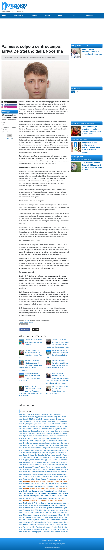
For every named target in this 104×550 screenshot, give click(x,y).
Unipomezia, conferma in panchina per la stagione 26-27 (46, 488)
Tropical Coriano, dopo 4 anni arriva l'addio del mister (45, 481)
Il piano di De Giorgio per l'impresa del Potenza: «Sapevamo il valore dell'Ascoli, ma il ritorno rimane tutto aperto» (63, 505)
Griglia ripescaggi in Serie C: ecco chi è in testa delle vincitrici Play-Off (48, 424)
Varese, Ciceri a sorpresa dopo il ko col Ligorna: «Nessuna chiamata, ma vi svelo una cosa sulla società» (30, 391)
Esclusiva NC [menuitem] (19, 15)
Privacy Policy (58, 540)
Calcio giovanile (77, 157)
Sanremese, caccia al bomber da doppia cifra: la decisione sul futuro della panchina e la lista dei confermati (61, 472)
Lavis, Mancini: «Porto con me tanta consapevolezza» (42, 438)
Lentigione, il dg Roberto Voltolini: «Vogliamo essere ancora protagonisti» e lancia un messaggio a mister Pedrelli (63, 498)
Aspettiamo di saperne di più (10, 128)
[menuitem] (100, 15)
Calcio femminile (77, 123)
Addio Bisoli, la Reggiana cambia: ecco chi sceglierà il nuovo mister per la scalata (52, 417)
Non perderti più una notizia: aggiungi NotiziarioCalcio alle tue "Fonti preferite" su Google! (91, 147)
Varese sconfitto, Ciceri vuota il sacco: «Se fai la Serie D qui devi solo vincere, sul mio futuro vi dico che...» (61, 527)
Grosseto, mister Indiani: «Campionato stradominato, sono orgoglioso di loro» (50, 448)
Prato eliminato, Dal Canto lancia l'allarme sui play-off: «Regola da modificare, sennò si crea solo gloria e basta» (63, 455)
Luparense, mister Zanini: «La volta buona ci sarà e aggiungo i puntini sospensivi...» (53, 517)
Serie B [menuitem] (47, 15)
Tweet (36, 329)
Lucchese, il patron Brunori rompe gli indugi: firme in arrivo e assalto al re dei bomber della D (56, 431)
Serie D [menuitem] (74, 15)
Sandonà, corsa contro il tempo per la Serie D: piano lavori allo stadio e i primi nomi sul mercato (57, 484)
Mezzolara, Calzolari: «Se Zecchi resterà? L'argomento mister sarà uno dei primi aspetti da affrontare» (30, 365)
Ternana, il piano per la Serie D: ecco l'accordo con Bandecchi (45, 496)
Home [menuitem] (4, 15)
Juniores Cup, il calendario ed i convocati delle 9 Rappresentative (46, 512)
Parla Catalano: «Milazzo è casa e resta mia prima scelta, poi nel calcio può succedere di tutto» (57, 464)
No (4, 125)
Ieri (77, 92)
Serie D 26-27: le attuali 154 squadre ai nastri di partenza (33, 342)
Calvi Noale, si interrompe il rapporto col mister (42, 500)
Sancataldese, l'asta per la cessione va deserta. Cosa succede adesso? (48, 493)
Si (4, 122)
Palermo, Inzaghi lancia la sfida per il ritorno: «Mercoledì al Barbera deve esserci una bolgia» (56, 445)
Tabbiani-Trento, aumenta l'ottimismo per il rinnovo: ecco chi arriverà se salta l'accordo (53, 476)
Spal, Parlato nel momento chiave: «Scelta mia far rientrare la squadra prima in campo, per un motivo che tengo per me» (57, 378)
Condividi (24, 329)
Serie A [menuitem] (34, 15)
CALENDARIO (43, 544)
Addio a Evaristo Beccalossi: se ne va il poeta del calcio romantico (92, 51)
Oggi (73, 92)
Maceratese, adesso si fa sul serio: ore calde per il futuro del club (46, 515)
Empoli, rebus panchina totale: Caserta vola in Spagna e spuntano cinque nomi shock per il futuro (57, 524)
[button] (9, 135)
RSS (63, 544)
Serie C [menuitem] (61, 15)
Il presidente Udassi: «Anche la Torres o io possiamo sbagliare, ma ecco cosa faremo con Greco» (57, 467)
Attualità (74, 139)
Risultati (9, 138)
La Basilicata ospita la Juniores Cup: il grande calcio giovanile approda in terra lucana (53, 520)
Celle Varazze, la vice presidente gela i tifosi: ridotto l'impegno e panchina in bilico (52, 508)
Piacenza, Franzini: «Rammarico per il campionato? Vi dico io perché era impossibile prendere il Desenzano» (62, 462)
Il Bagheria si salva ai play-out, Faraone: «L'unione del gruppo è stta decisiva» (51, 443)
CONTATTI (52, 544)
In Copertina (76, 46)
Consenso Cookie (47, 540)
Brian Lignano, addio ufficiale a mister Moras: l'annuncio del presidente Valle (50, 486)
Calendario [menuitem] (89, 15)
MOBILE (58, 544)
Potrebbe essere (8, 132)
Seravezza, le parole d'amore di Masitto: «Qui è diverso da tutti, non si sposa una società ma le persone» (60, 474)
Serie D (26, 320)
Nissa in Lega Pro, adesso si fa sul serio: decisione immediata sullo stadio (49, 433)
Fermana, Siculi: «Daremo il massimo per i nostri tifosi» (42, 414)
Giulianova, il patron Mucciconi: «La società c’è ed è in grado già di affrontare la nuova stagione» (57, 469)
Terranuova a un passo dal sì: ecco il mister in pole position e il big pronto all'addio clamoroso (56, 529)
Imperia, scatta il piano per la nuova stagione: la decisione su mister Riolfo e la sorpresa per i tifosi (58, 452)
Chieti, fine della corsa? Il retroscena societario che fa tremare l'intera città (49, 426)
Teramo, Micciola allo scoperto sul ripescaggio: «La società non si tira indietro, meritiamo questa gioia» (59, 421)
